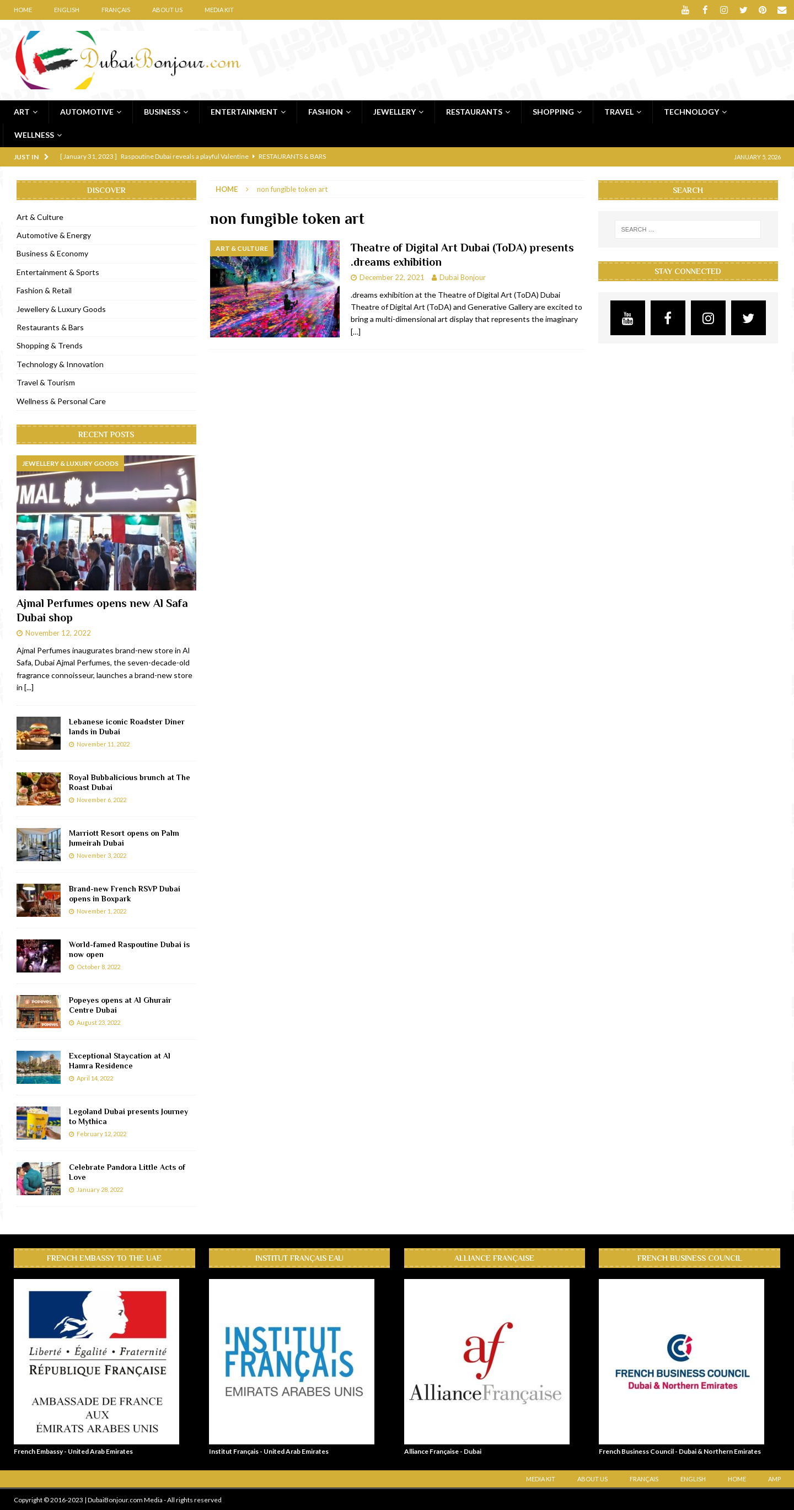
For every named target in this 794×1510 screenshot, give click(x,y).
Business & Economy (52, 253)
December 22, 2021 (392, 276)
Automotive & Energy (54, 235)
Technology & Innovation (60, 363)
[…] (356, 331)
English (66, 9)
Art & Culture (40, 216)
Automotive (87, 111)
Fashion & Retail (44, 290)
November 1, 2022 (101, 910)
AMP (774, 1478)
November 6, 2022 (101, 799)
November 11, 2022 (103, 743)
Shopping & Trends (50, 345)
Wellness (34, 134)
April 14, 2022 (95, 1077)
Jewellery (394, 111)
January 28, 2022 (100, 1188)
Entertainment (244, 111)
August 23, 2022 (98, 1021)
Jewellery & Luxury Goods (61, 308)
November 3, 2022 (101, 854)
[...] (29, 687)
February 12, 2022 (101, 1133)
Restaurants (474, 111)
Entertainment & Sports (58, 271)
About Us (167, 9)
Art (22, 111)
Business (162, 111)
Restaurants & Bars (50, 327)
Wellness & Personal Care (61, 400)
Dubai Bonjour (462, 276)
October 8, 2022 (98, 966)
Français (115, 9)
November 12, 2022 (58, 632)
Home (23, 9)
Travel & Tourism (46, 382)
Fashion (325, 111)
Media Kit (219, 9)
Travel (619, 111)
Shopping (553, 111)
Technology (691, 111)
